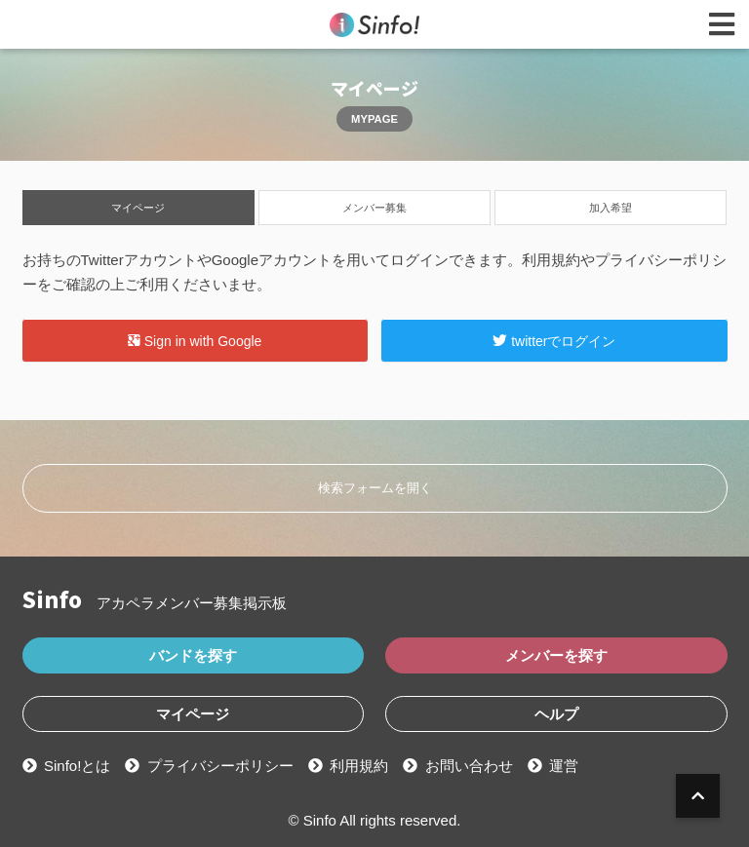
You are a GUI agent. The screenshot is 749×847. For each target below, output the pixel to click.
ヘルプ (556, 714)
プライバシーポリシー (220, 765)
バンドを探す (193, 655)
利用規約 (359, 765)
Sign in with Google (195, 340)
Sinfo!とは (77, 765)
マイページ (138, 207)
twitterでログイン (554, 340)
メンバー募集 (374, 207)
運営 (563, 765)
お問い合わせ (469, 765)
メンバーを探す (556, 655)
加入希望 (610, 207)
